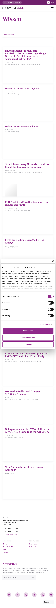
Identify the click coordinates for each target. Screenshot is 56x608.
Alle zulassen (28, 331)
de (48, 2)
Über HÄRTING (8, 547)
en (52, 2)
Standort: (7, 2)
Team (4, 550)
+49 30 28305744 (11, 531)
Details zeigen (44, 324)
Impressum (33, 544)
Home (5, 544)
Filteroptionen (8, 35)
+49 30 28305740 (11, 528)
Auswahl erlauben (28, 338)
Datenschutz (33, 547)
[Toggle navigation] (52, 8)
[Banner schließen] (53, 261)
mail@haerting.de (11, 534)
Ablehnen (27, 344)
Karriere (5, 553)
